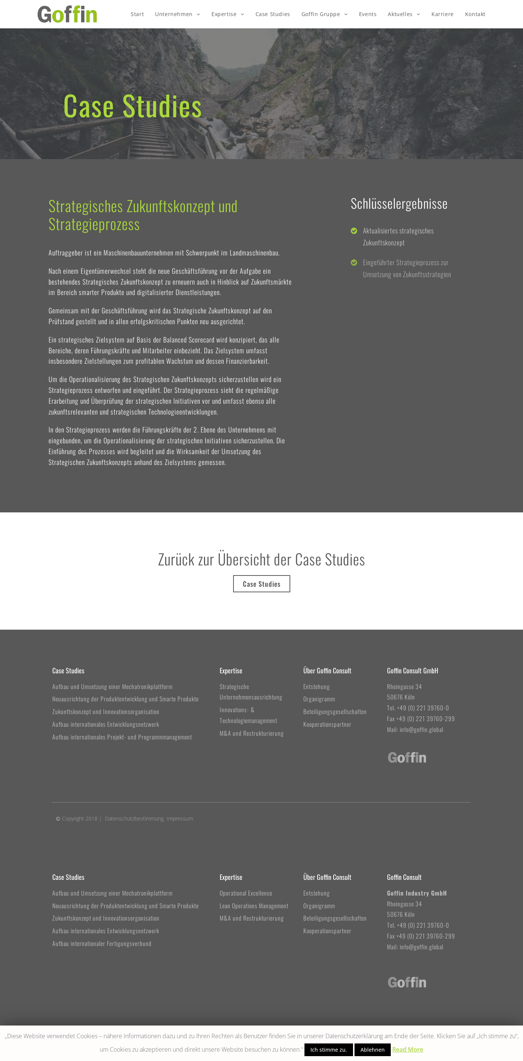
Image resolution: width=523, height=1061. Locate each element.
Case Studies (68, 670)
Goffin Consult (404, 877)
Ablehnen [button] (372, 1049)
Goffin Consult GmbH (412, 670)
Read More (407, 1049)
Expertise (231, 670)
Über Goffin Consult (327, 670)
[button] (261, 583)
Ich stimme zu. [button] (328, 1049)
